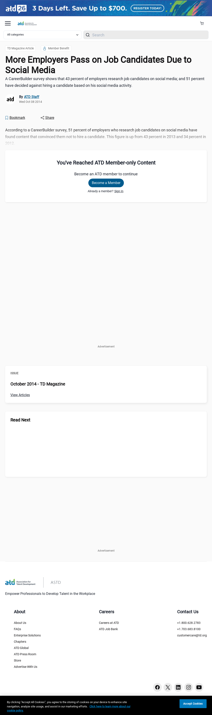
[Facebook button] (157, 687)
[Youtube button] (199, 687)
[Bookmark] (15, 118)
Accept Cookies (193, 703)
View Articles (20, 395)
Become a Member (106, 183)
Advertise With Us (25, 666)
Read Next (20, 420)
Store (17, 660)
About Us (20, 623)
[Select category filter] (42, 35)
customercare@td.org (192, 635)
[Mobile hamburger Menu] (7, 23)
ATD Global (21, 648)
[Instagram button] (188, 687)
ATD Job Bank (108, 629)
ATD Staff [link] (31, 97)
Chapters (20, 641)
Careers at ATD (109, 623)
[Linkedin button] (178, 687)
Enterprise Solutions (27, 635)
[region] (106, 705)
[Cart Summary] (203, 23)
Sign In (118, 191)
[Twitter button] (167, 687)
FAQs (17, 629)
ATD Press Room (25, 654)
